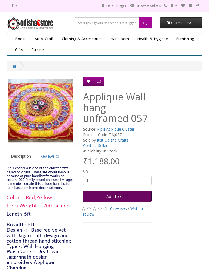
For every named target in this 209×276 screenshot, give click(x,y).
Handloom (119, 38)
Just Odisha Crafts (112, 140)
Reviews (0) (50, 156)
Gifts (19, 49)
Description (21, 156)
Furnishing (185, 38)
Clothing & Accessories (82, 38)
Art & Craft (44, 38)
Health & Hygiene (152, 38)
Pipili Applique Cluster (115, 129)
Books (20, 38)
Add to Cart (117, 196)
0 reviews (118, 208)
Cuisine (37, 49)
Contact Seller (95, 145)
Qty (85, 171)
